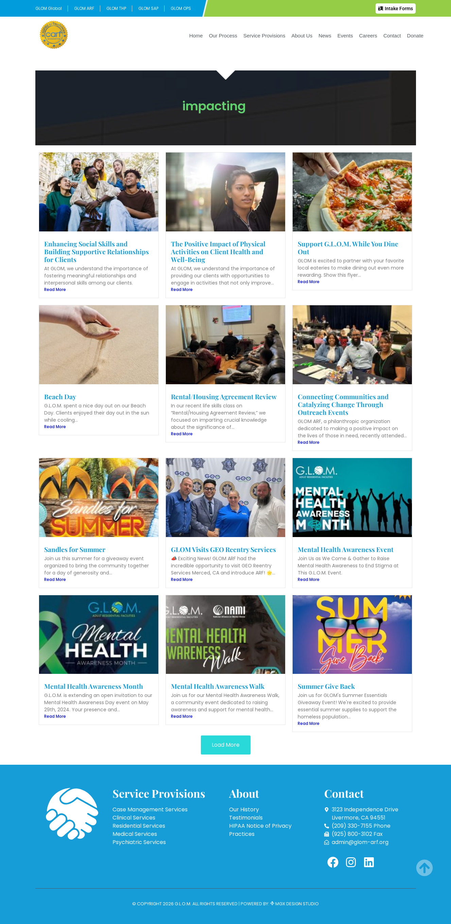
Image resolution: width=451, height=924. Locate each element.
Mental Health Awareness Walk (217, 686)
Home (196, 35)
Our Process (223, 35)
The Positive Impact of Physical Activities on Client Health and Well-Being (218, 251)
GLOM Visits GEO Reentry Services (223, 549)
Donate (415, 35)
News (324, 35)
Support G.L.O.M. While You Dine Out (348, 247)
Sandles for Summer (74, 549)
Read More (55, 289)
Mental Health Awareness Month (93, 686)
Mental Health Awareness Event (346, 549)
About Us (301, 35)
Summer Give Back (326, 686)
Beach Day (60, 396)
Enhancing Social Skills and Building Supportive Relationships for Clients (96, 251)
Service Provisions (264, 35)
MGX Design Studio (296, 904)
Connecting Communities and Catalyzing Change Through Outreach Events (343, 404)
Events (345, 35)
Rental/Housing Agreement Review (224, 396)
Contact (392, 35)
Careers (368, 35)
